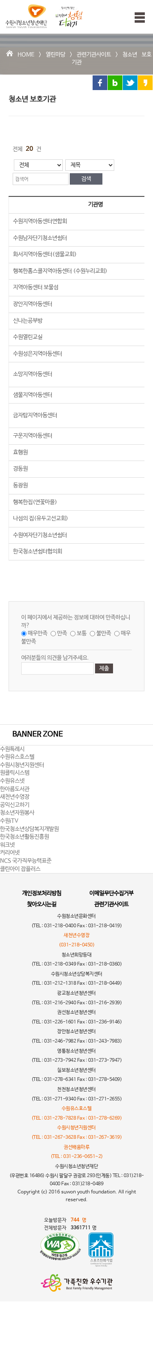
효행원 (20, 452)
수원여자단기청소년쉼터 (40, 535)
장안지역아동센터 (32, 304)
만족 (62, 633)
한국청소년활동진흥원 (24, 837)
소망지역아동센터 (32, 374)
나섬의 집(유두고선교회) (40, 518)
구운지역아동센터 (32, 435)
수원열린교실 (27, 337)
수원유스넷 (12, 781)
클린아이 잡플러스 (20, 869)
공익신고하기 (14, 805)
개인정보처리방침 (41, 893)
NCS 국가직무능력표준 (25, 861)
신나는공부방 (27, 321)
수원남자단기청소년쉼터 (40, 238)
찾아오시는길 (41, 904)
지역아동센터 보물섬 (35, 287)
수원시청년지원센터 (22, 765)
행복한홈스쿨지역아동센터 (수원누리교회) (60, 271)
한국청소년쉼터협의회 (37, 551)
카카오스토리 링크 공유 (145, 82)
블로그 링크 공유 (115, 82)
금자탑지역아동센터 (35, 415)
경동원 (20, 468)
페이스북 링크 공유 (100, 82)
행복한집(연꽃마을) (35, 502)
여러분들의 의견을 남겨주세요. (55, 658)
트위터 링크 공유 (130, 82)
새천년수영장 (14, 797)
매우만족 (37, 633)
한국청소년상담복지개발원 (29, 829)
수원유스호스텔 (17, 757)
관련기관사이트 (94, 54)
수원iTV (9, 821)
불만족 (103, 633)
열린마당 (55, 54)
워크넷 (7, 845)
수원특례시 (12, 749)
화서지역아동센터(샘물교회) (45, 254)
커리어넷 (10, 852)
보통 (81, 633)
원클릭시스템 (14, 773)
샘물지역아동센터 (32, 395)
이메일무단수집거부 (111, 893)
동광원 (20, 485)
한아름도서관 (14, 789)
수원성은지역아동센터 (37, 354)
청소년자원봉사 (17, 812)
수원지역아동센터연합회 (40, 221)
